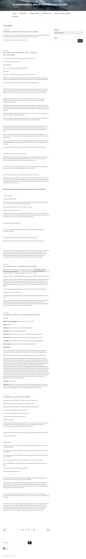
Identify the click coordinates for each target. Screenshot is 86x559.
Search (55, 37)
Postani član (15, 16)
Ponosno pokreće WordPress (9, 555)
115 (34, 529)
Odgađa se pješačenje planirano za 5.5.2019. (21, 32)
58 (29, 529)
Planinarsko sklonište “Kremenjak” (62, 13)
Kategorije (56, 29)
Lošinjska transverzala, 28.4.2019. (16, 397)
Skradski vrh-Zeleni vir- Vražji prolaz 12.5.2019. (21, 315)
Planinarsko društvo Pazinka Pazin (40, 4)
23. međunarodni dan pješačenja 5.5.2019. (20, 266)
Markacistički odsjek (47, 13)
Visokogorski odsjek (34, 13)
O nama (14, 13)
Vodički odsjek (23, 13)
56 (23, 529)
